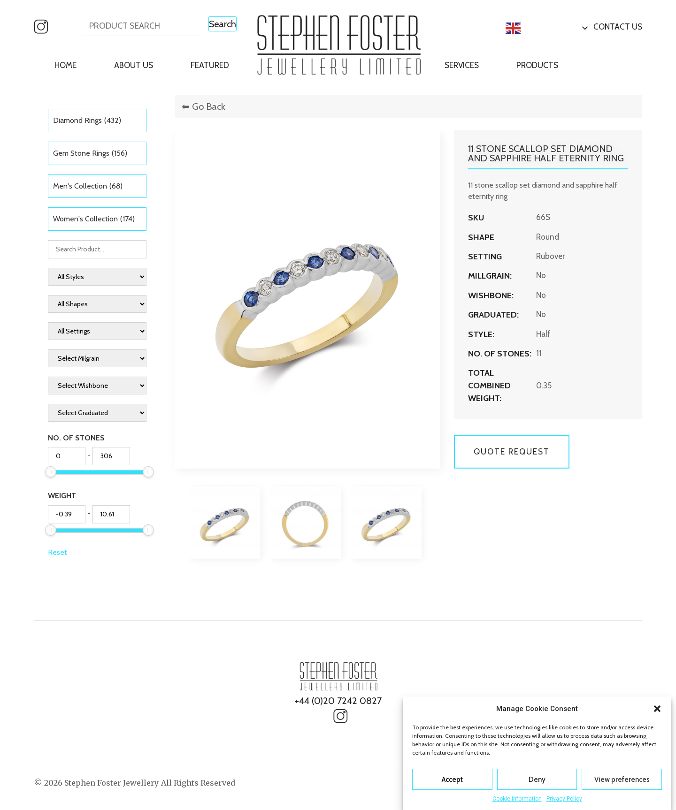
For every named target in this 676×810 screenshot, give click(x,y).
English (529, 28)
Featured (210, 65)
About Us (133, 65)
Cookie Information (517, 798)
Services (462, 65)
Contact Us (617, 26)
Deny (537, 779)
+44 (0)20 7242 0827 (338, 700)
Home (65, 65)
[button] (657, 708)
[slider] (50, 471)
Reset (57, 552)
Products (537, 65)
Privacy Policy (564, 798)
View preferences (622, 779)
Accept (452, 779)
